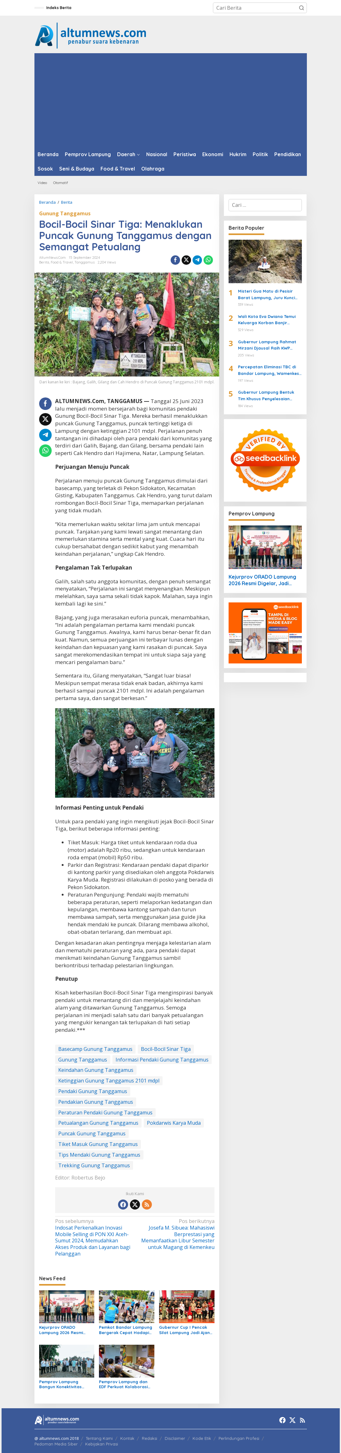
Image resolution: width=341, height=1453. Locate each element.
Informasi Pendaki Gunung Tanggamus (162, 1059)
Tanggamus (85, 262)
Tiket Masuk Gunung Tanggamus (98, 1144)
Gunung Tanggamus (64, 213)
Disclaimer (175, 1438)
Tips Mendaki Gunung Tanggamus (99, 1154)
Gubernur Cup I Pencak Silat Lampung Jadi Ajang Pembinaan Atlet (186, 1330)
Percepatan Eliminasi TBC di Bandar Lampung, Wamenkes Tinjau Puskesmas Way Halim (268, 370)
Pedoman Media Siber (56, 1443)
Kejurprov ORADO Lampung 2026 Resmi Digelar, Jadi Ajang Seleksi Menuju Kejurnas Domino (66, 1330)
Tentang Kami (99, 1438)
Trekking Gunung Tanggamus (94, 1165)
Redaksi (149, 1438)
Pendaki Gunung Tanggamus (92, 1091)
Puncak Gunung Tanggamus (92, 1133)
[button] (301, 8)
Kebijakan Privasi (101, 1443)
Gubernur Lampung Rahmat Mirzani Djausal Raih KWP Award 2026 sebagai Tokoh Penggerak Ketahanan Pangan (270, 345)
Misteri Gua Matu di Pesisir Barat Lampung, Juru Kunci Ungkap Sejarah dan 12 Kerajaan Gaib (266, 295)
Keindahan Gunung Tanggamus (95, 1070)
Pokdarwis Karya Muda (174, 1122)
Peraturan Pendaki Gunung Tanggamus (105, 1112)
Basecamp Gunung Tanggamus (95, 1049)
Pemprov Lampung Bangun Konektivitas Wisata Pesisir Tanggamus (66, 1384)
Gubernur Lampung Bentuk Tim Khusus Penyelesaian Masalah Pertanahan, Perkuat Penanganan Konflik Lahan (269, 396)
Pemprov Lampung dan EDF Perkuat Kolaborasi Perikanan (123, 1384)
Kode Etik (202, 1438)
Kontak (127, 1438)
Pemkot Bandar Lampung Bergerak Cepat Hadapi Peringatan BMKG (125, 1330)
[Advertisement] (170, 100)
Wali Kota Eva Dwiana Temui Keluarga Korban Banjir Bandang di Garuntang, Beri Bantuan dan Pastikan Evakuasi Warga (267, 320)
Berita (44, 262)
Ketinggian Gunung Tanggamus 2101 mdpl (108, 1080)
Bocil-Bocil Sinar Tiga (166, 1049)
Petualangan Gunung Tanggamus (98, 1122)
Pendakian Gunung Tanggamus (95, 1101)
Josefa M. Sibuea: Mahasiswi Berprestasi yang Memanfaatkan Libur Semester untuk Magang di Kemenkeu (176, 1234)
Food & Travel (62, 262)
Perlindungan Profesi (239, 1438)
